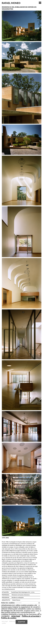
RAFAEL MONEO (11, 3)
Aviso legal (15, 616)
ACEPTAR (21, 622)
